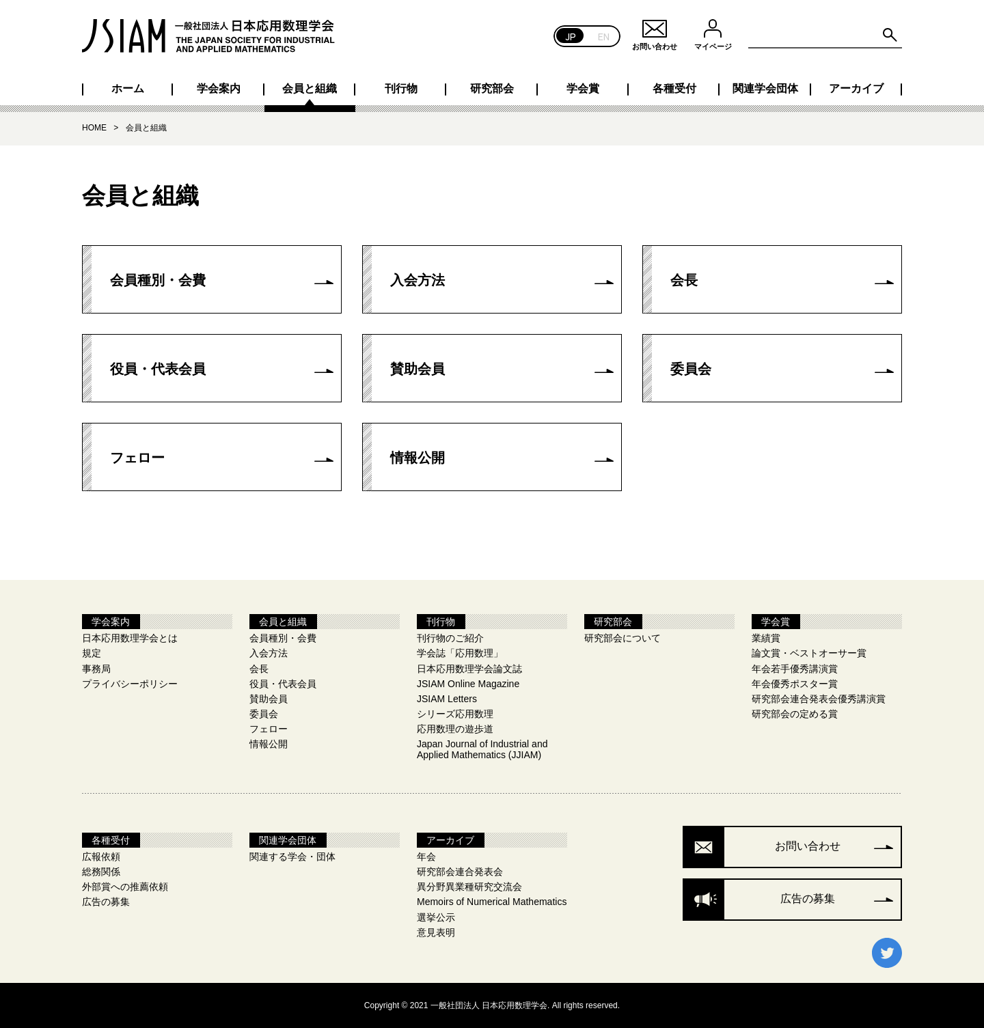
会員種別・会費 (158, 280)
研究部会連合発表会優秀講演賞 (819, 698)
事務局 (96, 668)
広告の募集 (106, 901)
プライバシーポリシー (130, 683)
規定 (91, 653)
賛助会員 (417, 368)
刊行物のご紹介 (450, 638)
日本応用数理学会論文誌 (469, 668)
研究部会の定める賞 (795, 713)
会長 (684, 280)
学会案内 (219, 88)
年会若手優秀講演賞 (795, 668)
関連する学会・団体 (292, 856)
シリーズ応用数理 (455, 713)
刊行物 (401, 88)
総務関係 (101, 871)
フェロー (137, 457)
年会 (426, 856)
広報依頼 (101, 856)
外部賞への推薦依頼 (125, 886)
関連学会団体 (765, 88)
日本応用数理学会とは (130, 638)
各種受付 (674, 88)
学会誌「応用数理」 (460, 653)
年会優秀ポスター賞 (795, 683)
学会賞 (582, 88)
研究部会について (622, 638)
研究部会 (492, 88)
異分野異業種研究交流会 (469, 886)
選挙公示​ (436, 917)
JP (571, 35)
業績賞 (766, 638)
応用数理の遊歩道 (455, 728)
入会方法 (417, 280)
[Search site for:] (825, 35)
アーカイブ (856, 88)
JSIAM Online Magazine (468, 683)
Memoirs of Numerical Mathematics (491, 901)
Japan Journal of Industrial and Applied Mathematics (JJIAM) (482, 749)
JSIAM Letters (447, 698)
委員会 (690, 368)
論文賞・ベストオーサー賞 (809, 653)
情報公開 (417, 457)
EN (604, 35)
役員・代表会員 (158, 368)
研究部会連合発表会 (460, 871)
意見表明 (436, 932)
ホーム (127, 88)
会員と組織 (309, 88)
